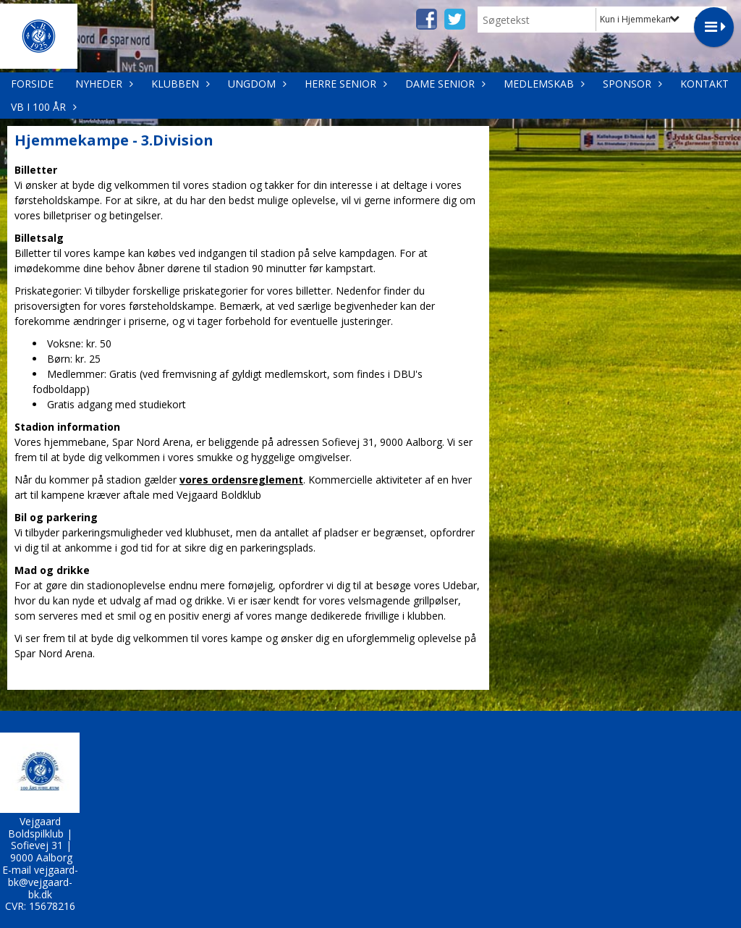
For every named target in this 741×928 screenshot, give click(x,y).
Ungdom (255, 83)
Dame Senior (443, 83)
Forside (32, 83)
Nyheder (102, 83)
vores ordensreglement (241, 479)
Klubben (178, 83)
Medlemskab (542, 83)
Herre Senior (344, 83)
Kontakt (704, 83)
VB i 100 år (42, 107)
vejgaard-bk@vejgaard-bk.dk (43, 882)
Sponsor (631, 83)
